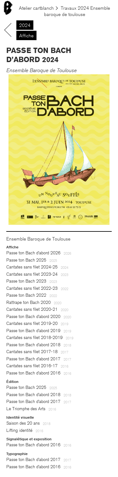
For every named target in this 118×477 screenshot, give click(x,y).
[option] (59, 149)
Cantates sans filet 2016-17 (32, 365)
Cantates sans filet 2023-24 (32, 274)
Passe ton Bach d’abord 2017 (33, 359)
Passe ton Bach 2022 (26, 295)
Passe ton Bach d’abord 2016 (33, 373)
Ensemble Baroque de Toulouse (41, 70)
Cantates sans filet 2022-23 (32, 288)
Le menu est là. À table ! (27, 6)
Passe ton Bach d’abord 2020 (33, 316)
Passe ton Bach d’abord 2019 (33, 330)
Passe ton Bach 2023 (26, 281)
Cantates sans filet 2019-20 (32, 323)
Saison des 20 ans (23, 423)
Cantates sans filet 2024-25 (32, 267)
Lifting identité (19, 430)
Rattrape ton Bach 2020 (28, 302)
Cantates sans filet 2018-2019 (34, 337)
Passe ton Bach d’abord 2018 (33, 344)
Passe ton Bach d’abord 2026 (33, 253)
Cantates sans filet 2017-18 (32, 351)
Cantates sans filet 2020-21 (32, 309)
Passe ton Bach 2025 (26, 260)
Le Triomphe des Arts (25, 408)
